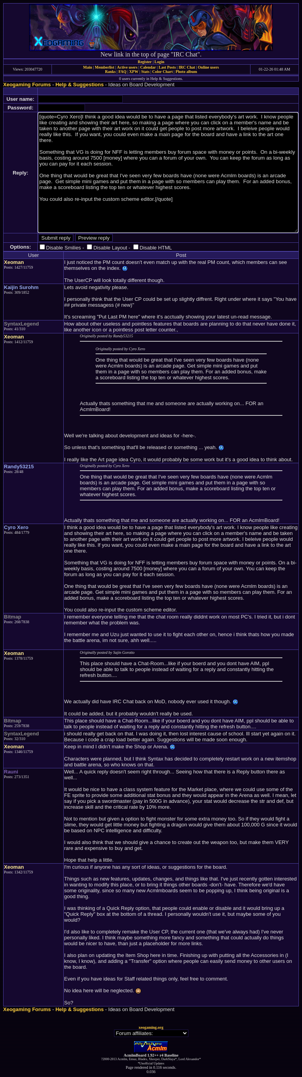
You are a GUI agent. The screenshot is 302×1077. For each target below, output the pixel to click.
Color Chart (162, 71)
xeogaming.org (150, 1027)
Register (145, 62)
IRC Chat (187, 67)
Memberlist (104, 67)
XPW (133, 71)
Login (159, 62)
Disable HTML (156, 248)
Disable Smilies (63, 248)
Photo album (186, 71)
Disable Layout (110, 248)
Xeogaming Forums (27, 84)
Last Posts (167, 67)
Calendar (148, 67)
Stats (145, 71)
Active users (127, 67)
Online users (208, 67)
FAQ (122, 71)
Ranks (110, 71)
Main (87, 67)
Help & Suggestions (79, 84)
